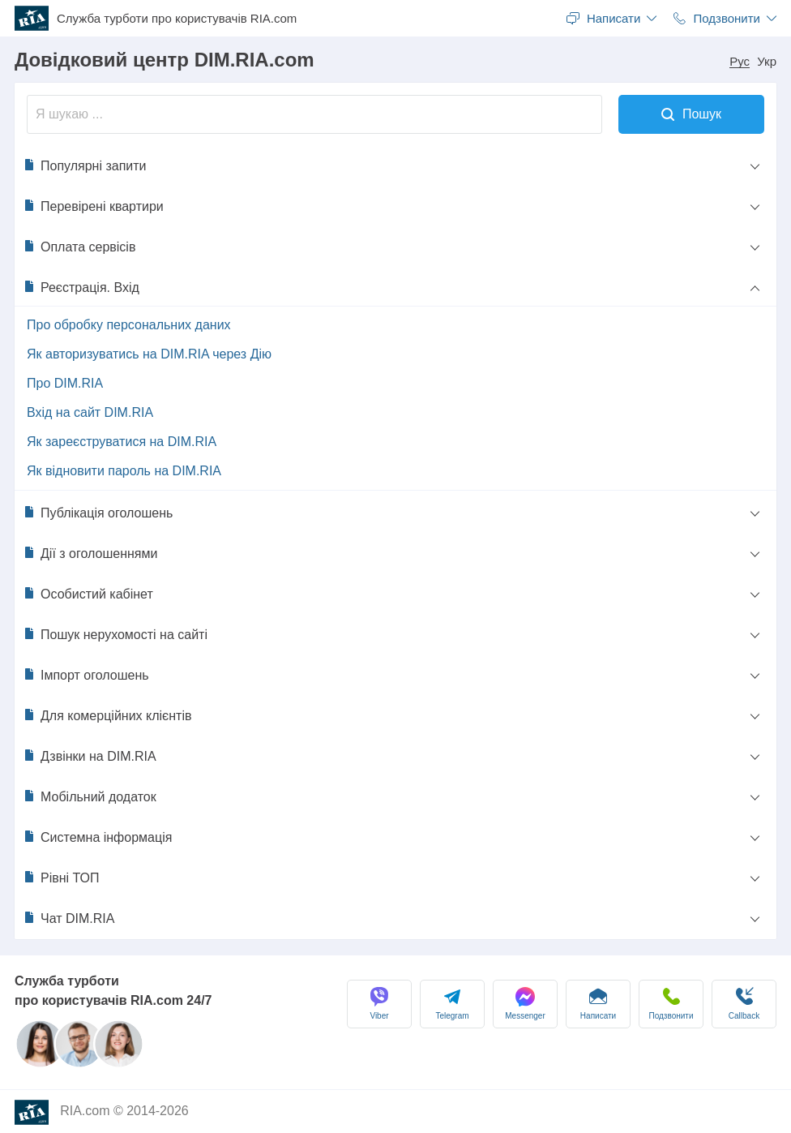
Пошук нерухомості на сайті (115, 634)
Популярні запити (85, 165)
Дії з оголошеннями (90, 553)
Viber (379, 1003)
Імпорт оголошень (86, 674)
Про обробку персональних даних (129, 325)
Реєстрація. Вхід (81, 287)
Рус (739, 61)
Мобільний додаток (89, 796)
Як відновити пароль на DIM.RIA (124, 471)
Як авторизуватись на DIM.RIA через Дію (149, 354)
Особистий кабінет (88, 593)
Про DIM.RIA (65, 383)
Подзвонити (671, 1003)
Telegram (451, 1003)
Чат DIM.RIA (68, 918)
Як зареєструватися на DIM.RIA (121, 441)
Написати (598, 1003)
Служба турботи (177, 18)
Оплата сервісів (79, 246)
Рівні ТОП (61, 877)
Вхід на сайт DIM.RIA (90, 412)
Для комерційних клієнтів (107, 715)
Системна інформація (97, 837)
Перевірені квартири (93, 206)
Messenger (525, 1003)
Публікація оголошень (98, 512)
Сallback (744, 1003)
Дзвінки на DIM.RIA (89, 756)
